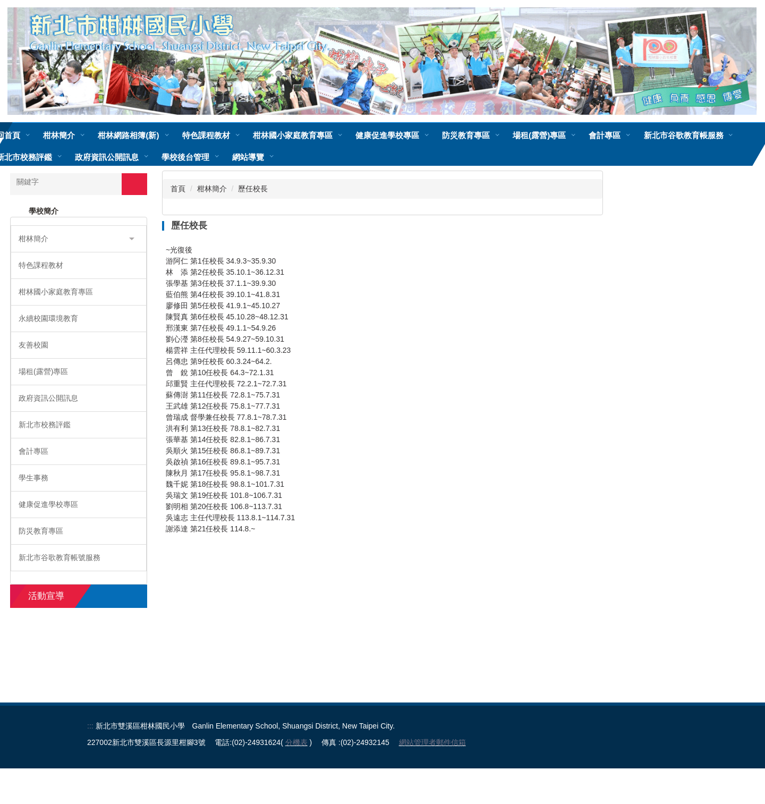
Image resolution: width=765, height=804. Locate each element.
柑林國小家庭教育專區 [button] (323, 135)
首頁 (178, 188)
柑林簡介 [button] (90, 135)
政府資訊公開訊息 (209, 157)
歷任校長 (253, 188)
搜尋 (134, 184)
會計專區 (636, 135)
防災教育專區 (497, 135)
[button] (78, 239)
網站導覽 (351, 157)
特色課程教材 (237, 135)
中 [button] (573, 251)
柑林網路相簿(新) (159, 135)
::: (90, 761)
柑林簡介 (212, 188)
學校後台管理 (288, 157)
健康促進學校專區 (418, 135)
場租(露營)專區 (570, 135)
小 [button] (552, 251)
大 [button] (594, 251)
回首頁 (40, 135)
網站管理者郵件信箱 (432, 778)
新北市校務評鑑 (127, 157)
